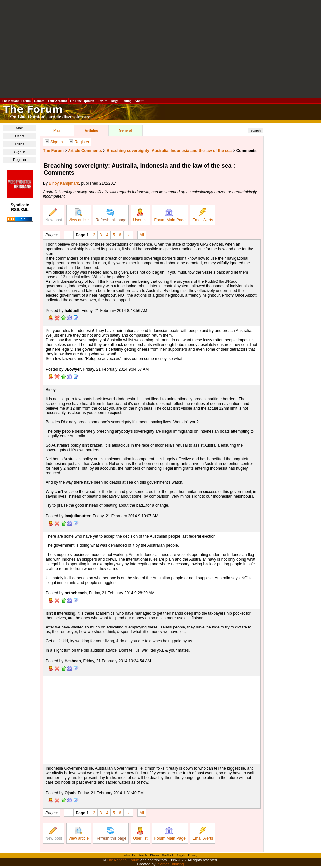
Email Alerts (202, 215)
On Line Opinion (82, 101)
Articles (91, 131)
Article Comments (85, 150)
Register (19, 160)
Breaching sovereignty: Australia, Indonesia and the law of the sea (169, 150)
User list (140, 215)
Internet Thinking (170, 864)
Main (20, 128)
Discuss (154, 855)
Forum (102, 101)
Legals (181, 855)
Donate (39, 101)
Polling (126, 101)
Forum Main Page (170, 215)
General (125, 130)
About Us (130, 855)
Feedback (167, 855)
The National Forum (16, 101)
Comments (246, 150)
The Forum (53, 150)
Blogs (114, 101)
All (142, 234)
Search (143, 855)
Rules (19, 144)
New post (53, 215)
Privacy (192, 855)
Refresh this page (110, 215)
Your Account (57, 101)
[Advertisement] (160, 49)
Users (19, 136)
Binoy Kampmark (64, 183)
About (139, 101)
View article (79, 215)
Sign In (19, 152)
